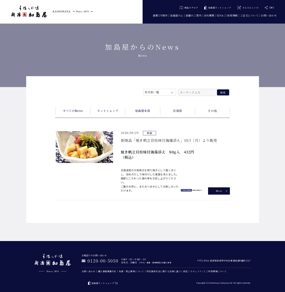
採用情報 (232, 15)
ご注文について (249, 15)
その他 (212, 111)
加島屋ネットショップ (217, 7)
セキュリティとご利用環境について (208, 271)
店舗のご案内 (194, 15)
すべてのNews (73, 111)
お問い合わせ (269, 15)
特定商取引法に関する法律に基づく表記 (167, 271)
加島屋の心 (176, 15)
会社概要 (209, 15)
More (219, 190)
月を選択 (159, 91)
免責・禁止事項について (131, 271)
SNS (269, 7)
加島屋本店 (142, 111)
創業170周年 (160, 15)
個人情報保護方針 (107, 271)
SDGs (220, 15)
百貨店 (177, 111)
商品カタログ (189, 7)
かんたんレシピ (247, 7)
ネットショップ (107, 111)
